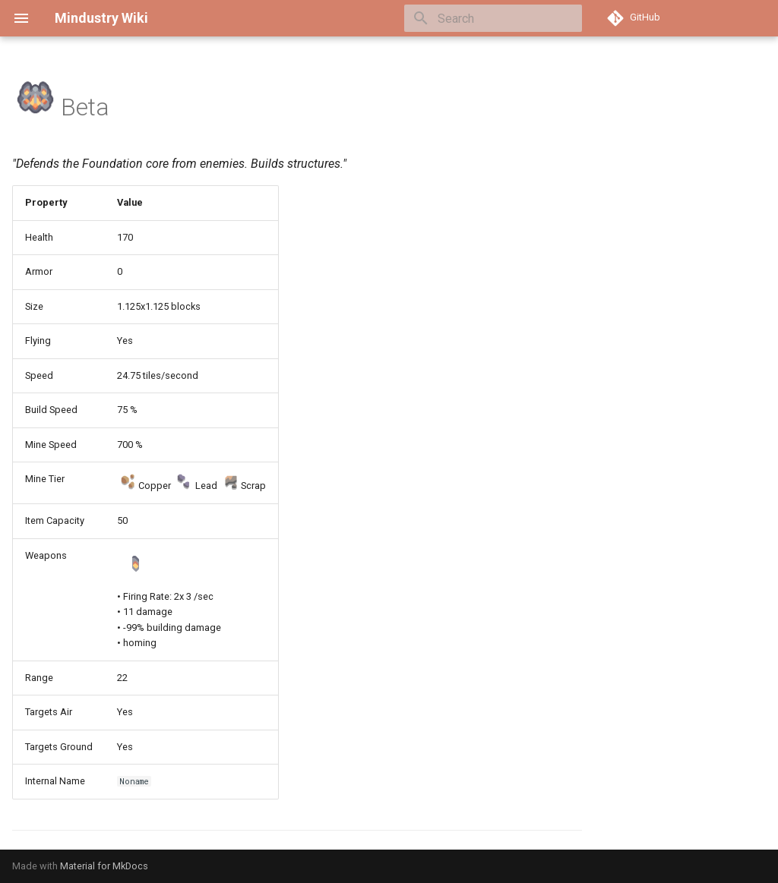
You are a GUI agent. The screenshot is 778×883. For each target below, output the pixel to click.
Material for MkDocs (104, 866)
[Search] (493, 18)
